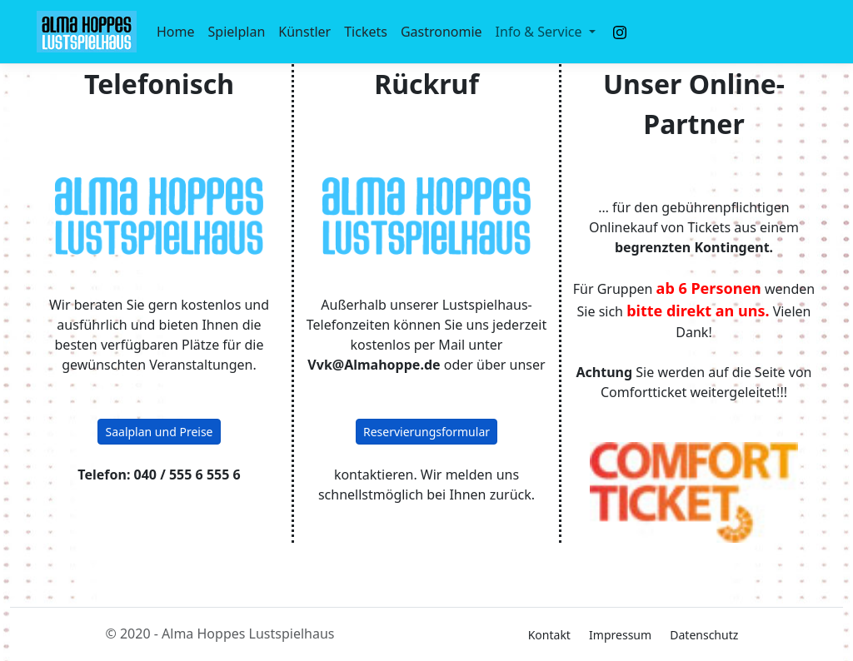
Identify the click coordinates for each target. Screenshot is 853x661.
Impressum (620, 635)
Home (176, 31)
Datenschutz (704, 635)
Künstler (304, 31)
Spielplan (237, 31)
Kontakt (549, 635)
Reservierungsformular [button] (426, 432)
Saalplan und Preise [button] (158, 432)
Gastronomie (441, 31)
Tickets (365, 31)
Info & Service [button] (541, 31)
